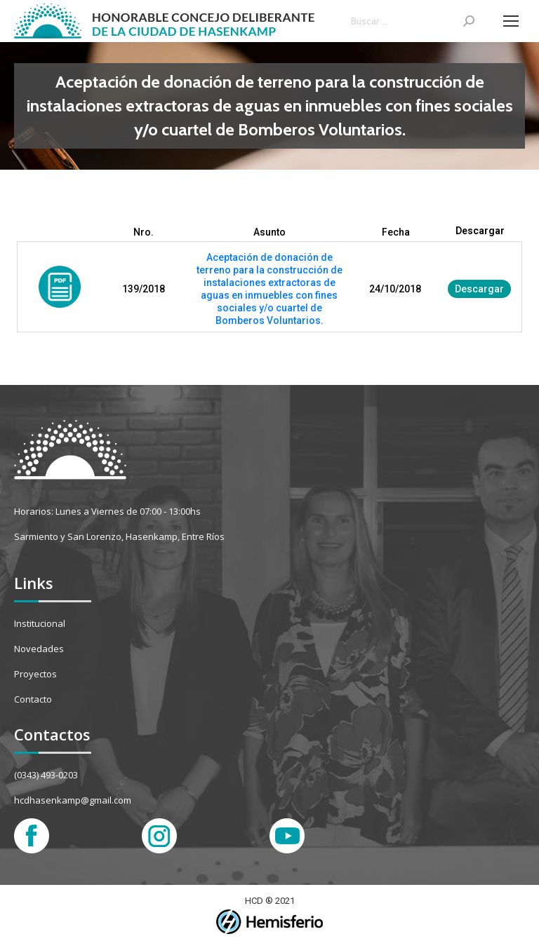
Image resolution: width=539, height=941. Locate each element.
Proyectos (35, 674)
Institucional (39, 623)
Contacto (33, 699)
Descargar (479, 289)
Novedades (39, 648)
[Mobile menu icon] (511, 21)
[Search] (412, 21)
